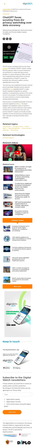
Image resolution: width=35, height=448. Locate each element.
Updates (8, 9)
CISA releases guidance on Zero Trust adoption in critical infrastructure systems (21, 238)
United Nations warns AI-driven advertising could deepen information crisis (22, 177)
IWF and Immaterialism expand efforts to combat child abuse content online (23, 204)
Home (4, 9)
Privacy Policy (17, 390)
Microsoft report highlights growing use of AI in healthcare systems (20, 259)
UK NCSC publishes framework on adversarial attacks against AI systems (21, 249)
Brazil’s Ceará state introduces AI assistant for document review (21, 279)
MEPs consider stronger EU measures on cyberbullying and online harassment (23, 169)
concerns (5, 68)
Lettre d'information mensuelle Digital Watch (17, 405)
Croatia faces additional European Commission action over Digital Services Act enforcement (23, 187)
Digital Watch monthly (12, 402)
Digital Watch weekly (12, 399)
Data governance (18, 126)
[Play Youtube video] (17, 152)
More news (17, 286)
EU (20, 104)
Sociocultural (14, 130)
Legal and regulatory (14, 128)
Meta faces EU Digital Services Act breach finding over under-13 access (22, 196)
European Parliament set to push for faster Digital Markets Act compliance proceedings (20, 228)
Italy (11, 89)
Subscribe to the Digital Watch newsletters (17, 378)
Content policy (7, 126)
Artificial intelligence (8, 138)
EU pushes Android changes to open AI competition (21, 212)
